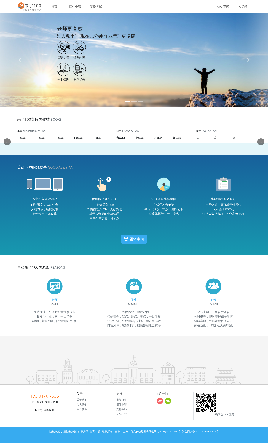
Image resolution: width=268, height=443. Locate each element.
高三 (235, 138)
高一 (199, 138)
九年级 (177, 138)
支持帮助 (121, 409)
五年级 (97, 138)
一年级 (21, 138)
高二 (217, 138)
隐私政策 (54, 431)
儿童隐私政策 (69, 431)
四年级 (78, 138)
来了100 (28, 6)
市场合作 (121, 399)
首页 (54, 6)
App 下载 (221, 6)
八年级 (158, 138)
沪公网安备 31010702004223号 (200, 431)
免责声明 (95, 431)
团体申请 (75, 6)
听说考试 (96, 6)
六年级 (120, 138)
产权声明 (83, 431)
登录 (242, 6)
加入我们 (82, 404)
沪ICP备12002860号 (169, 431)
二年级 (40, 138)
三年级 (59, 138)
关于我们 (82, 399)
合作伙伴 (82, 409)
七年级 (139, 138)
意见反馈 (121, 414)
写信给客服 (44, 410)
